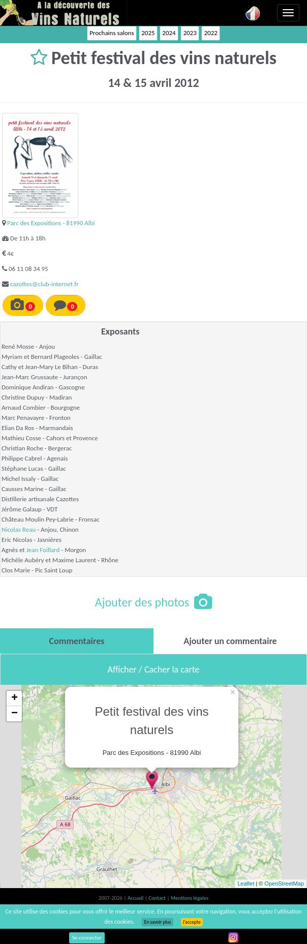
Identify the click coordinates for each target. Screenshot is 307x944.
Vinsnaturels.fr (63, 12)
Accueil (136, 898)
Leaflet (245, 883)
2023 (189, 33)
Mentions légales (189, 898)
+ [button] (14, 698)
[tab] (77, 641)
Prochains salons (111, 33)
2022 (210, 33)
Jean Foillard (43, 550)
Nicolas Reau (19, 529)
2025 (148, 33)
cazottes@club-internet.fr (44, 284)
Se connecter (87, 937)
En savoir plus (157, 922)
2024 (168, 33)
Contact (157, 898)
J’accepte (192, 922)
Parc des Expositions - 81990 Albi (51, 223)
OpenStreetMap (284, 883)
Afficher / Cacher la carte (154, 669)
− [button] (14, 713)
